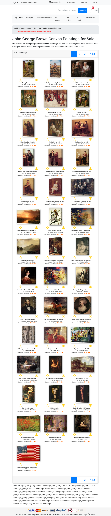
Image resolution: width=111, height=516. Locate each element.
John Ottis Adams (29, 439)
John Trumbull (83, 291)
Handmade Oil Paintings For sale (31, 10)
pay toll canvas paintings (40, 503)
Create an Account (29, 2)
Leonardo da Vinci (56, 380)
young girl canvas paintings (34, 497)
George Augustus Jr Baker (29, 321)
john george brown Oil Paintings (48, 28)
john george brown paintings (38, 485)
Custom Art (70, 2)
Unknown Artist (29, 469)
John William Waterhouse (29, 380)
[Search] (66, 10)
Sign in (15, 2)
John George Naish (83, 232)
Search (83, 10)
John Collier (56, 351)
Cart (95, 10)
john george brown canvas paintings (38, 491)
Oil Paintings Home (22, 28)
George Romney (29, 291)
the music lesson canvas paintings (66, 500)
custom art (66, 46)
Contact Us (84, 2)
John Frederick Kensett (29, 232)
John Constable (83, 380)
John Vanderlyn (83, 262)
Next (92, 53)
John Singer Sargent (83, 410)
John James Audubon (56, 232)
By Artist (18, 18)
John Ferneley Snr (56, 321)
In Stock (79, 19)
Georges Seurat (83, 351)
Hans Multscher (29, 351)
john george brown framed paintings (68, 485)
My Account (55, 2)
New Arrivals (57, 19)
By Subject (29, 18)
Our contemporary (43, 18)
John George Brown (29, 85)
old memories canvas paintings (36, 500)
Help (94, 2)
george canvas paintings (33, 488)
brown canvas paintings (55, 488)
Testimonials (90, 18)
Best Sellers (68, 19)
